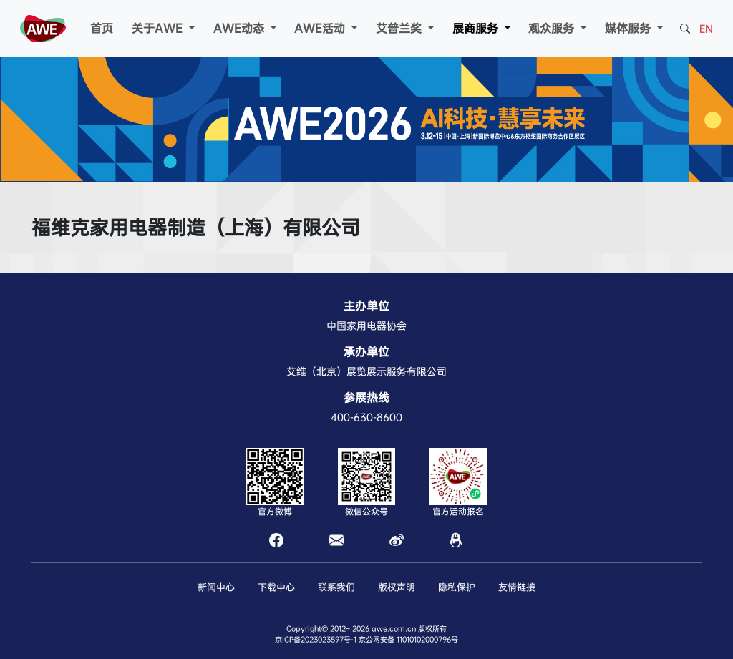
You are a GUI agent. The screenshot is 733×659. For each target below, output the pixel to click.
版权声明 (396, 587)
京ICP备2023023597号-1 (315, 639)
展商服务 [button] (477, 28)
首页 (101, 28)
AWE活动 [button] (321, 28)
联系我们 (336, 587)
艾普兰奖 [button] (400, 28)
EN (706, 28)
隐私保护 (456, 587)
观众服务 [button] (553, 28)
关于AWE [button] (159, 28)
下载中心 (276, 587)
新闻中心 (216, 587)
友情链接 (516, 587)
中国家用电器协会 (366, 325)
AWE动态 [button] (240, 28)
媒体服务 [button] (629, 28)
